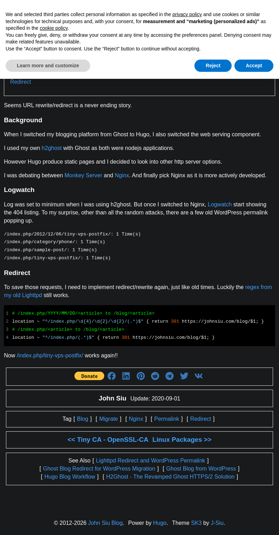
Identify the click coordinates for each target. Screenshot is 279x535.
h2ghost (52, 148)
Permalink (166, 419)
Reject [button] (213, 65)
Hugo (159, 523)
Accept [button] (254, 65)
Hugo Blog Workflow (69, 477)
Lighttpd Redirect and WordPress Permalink (150, 461)
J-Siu (217, 523)
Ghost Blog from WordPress (201, 469)
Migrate (108, 419)
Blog (82, 419)
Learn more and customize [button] (48, 65)
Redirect (20, 82)
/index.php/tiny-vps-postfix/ (50, 355)
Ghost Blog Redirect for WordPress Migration (99, 469)
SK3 (196, 523)
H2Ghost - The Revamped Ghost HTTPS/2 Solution (170, 477)
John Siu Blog (105, 523)
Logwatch (220, 204)
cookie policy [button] (53, 28)
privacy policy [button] (187, 14)
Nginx (122, 175)
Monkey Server (83, 175)
